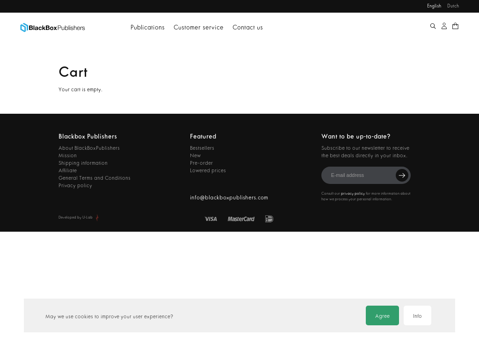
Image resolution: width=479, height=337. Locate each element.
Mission (67, 155)
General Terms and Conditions (94, 178)
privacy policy (353, 193)
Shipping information (83, 163)
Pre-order (201, 163)
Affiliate (67, 170)
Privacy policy (75, 185)
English (434, 6)
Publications (148, 27)
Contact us (247, 27)
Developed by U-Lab (75, 217)
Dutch (453, 6)
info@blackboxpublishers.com (229, 197)
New (195, 155)
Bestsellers (202, 148)
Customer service (199, 27)
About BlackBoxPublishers (89, 148)
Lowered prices (208, 170)
